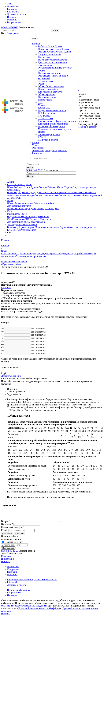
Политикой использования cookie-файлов (39, 610)
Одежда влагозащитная (50, 73)
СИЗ (40, 102)
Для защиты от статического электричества (52, 63)
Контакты (6, 287)
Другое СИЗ (44, 107)
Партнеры (12, 597)
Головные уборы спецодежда (52, 59)
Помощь (5, 563)
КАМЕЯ (42, 137)
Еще (9, 232)
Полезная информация (18, 592)
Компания (6, 558)
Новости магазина (12, 544)
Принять (5, 616)
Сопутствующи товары (49, 54)
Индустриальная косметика (52, 110)
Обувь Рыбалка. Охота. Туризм (53, 49)
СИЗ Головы (44, 115)
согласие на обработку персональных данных (24, 608)
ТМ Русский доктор (48, 139)
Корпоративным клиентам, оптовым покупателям (32, 582)
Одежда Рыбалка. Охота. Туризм (54, 51)
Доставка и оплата (16, 587)
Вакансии (62, 150)
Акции (10, 182)
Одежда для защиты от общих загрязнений (80, 195)
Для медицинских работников (53, 123)
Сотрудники (51, 150)
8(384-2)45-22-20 (9, 27)
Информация (7, 561)
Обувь (41, 83)
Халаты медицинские (49, 134)
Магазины (12, 576)
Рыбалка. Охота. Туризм (50, 46)
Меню (35, 38)
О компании (38, 150)
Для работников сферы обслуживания (57, 121)
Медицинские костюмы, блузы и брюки (55, 227)
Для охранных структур (50, 91)
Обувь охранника (46, 94)
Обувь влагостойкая (48, 89)
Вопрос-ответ (14, 595)
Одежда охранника (47, 97)
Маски (41, 105)
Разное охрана (45, 99)
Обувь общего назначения (51, 86)
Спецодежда (44, 57)
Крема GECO (42, 216)
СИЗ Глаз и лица (46, 113)
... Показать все (45, 81)
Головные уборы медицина (51, 126)
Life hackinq (13, 584)
